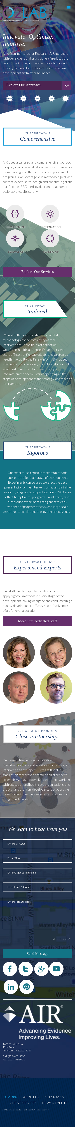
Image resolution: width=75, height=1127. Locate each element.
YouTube (56, 969)
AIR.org (10, 1097)
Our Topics (54, 1097)
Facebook (10, 969)
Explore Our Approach (23, 85)
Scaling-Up (51, 251)
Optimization (51, 226)
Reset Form (61, 939)
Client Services (23, 1103)
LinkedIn (11, 987)
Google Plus (41, 969)
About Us (31, 1097)
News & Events (54, 1103)
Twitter (25, 969)
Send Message (37, 953)
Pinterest (26, 987)
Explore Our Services (37, 272)
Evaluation (16, 251)
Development (16, 226)
